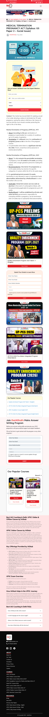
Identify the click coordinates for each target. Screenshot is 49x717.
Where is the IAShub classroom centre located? (19, 620)
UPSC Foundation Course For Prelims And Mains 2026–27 (20, 681)
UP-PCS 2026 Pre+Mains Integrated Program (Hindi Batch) (23, 406)
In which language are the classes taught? (18, 615)
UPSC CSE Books (10, 674)
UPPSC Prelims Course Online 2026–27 (16, 690)
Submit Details (24, 110)
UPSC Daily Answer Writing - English (15, 705)
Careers (8, 668)
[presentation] (8, 493)
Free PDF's (9, 700)
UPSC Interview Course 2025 (13, 692)
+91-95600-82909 (11, 643)
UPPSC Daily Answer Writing (13, 709)
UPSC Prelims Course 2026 (13, 676)
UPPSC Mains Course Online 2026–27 (15, 688)
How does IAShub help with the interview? (18, 625)
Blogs (7, 698)
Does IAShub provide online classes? (17, 610)
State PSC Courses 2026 (12, 683)
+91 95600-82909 (11, 1)
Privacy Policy (9, 664)
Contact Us (9, 659)
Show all (38, 475)
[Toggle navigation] (41, 6)
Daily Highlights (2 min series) (18, 19)
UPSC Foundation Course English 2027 (18, 410)
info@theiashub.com (37, 1)
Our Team (8, 657)
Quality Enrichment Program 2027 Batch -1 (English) (21, 402)
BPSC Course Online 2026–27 (13, 685)
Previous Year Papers (11, 703)
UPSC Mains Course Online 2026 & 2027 (16, 679)
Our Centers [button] (13, 2)
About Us (8, 655)
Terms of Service (10, 666)
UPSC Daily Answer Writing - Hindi (15, 707)
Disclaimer (9, 662)
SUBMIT (24, 298)
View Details (24, 266)
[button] (22, 15)
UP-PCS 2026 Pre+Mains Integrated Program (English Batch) (24, 414)
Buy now (16, 498)
